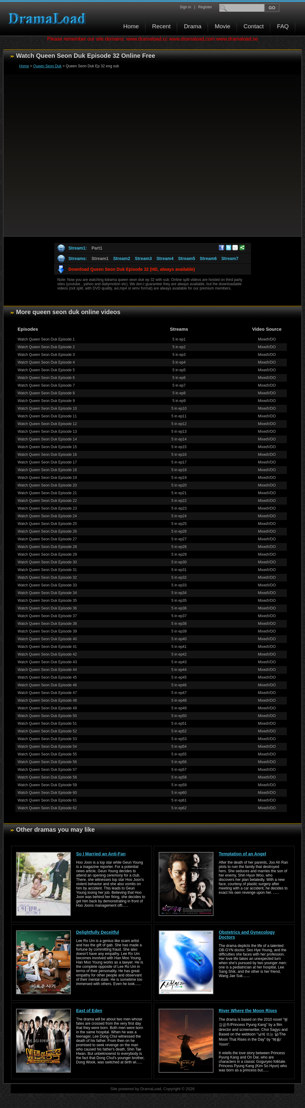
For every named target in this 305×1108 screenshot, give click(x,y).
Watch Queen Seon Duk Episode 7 (46, 385)
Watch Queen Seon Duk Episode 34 (47, 593)
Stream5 (186, 258)
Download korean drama (48, 18)
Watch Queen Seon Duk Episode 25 (47, 524)
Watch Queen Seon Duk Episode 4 (46, 362)
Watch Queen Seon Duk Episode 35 (47, 600)
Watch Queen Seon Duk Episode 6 (46, 378)
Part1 (97, 248)
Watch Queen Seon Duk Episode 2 (46, 347)
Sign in (185, 7)
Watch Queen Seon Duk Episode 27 (47, 539)
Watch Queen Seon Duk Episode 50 (47, 716)
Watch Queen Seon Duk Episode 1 (46, 339)
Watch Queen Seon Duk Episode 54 (47, 746)
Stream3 (143, 258)
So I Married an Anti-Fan (101, 853)
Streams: (77, 258)
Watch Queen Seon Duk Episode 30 (47, 562)
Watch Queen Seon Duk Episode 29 (47, 554)
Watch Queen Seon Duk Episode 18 (47, 470)
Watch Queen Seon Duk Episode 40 (47, 639)
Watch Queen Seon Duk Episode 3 (46, 355)
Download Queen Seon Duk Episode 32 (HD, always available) (131, 269)
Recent (161, 26)
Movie (222, 26)
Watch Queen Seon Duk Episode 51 (47, 723)
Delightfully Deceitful (97, 932)
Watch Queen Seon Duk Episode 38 (47, 623)
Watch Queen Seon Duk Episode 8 (46, 393)
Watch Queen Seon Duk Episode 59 (47, 785)
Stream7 (230, 258)
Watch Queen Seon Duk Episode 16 (47, 454)
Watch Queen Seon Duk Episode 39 (47, 631)
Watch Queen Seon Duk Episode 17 (47, 462)
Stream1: (77, 248)
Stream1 (100, 258)
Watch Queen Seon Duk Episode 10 (47, 408)
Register (205, 7)
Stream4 (165, 258)
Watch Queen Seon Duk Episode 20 (47, 485)
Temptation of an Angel (242, 853)
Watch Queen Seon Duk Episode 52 (47, 731)
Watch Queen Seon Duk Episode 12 (47, 424)
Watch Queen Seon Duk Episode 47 (47, 693)
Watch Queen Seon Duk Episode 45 (47, 677)
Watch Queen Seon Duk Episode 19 (47, 477)
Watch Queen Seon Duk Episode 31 (47, 570)
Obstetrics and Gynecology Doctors (247, 935)
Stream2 (121, 258)
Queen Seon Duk (47, 66)
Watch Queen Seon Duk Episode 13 (47, 431)
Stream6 (208, 258)
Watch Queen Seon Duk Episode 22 (47, 501)
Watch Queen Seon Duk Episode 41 (47, 647)
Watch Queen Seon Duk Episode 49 (47, 708)
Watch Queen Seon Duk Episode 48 (47, 700)
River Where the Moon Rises (248, 1010)
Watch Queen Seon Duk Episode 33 (47, 585)
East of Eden (89, 1010)
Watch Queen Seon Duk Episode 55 (47, 754)
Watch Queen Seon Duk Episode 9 (46, 401)
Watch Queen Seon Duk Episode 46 (47, 685)
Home (131, 26)
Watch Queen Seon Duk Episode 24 (47, 516)
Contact (254, 26)
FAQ (283, 26)
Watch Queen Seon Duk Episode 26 (47, 531)
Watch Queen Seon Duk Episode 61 (47, 800)
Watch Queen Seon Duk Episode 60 (47, 793)
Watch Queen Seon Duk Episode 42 (47, 654)
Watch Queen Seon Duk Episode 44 (47, 670)
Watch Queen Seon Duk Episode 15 (47, 447)
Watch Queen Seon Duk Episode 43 (47, 662)
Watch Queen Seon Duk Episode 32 (47, 577)
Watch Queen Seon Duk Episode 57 (47, 769)
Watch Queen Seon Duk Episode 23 (47, 508)
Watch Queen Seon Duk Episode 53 (47, 739)
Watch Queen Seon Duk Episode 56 (47, 762)
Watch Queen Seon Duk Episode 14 (47, 439)
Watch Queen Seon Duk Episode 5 (46, 370)
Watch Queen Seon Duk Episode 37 (47, 616)
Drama (192, 26)
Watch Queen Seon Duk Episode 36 (47, 608)
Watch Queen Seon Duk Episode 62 (47, 808)
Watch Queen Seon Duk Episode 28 (47, 547)
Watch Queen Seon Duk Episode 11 (47, 416)
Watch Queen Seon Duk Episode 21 (47, 493)
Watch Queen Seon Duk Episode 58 (47, 777)
